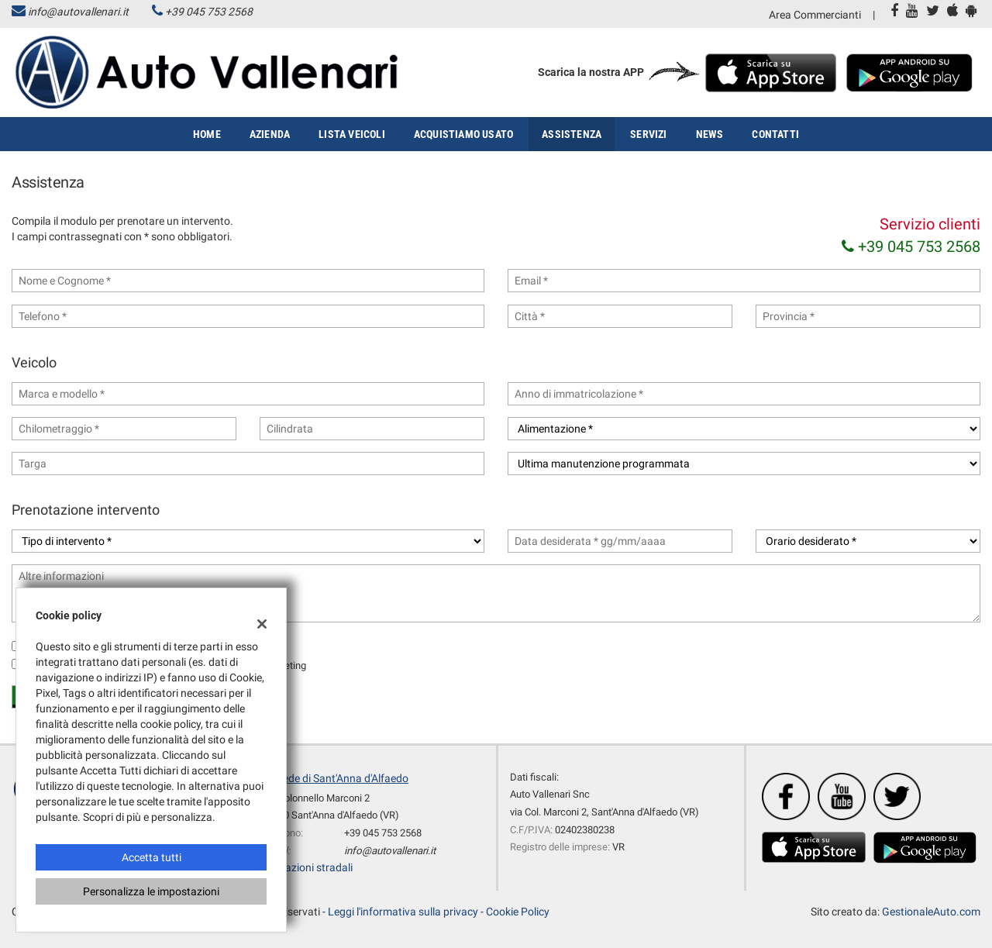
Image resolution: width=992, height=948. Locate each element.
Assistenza (571, 134)
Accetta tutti (151, 857)
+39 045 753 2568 (209, 11)
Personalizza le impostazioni (151, 891)
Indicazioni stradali (307, 867)
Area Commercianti (815, 15)
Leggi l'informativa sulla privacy (403, 911)
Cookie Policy (517, 911)
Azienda (270, 134)
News (710, 134)
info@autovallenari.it (78, 11)
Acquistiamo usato (463, 134)
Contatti (775, 134)
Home (207, 134)
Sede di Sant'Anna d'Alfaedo (342, 778)
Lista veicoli (352, 134)
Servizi (648, 134)
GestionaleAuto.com (931, 911)
